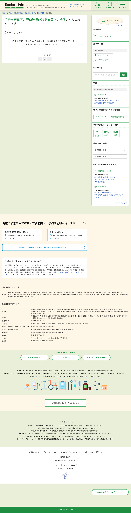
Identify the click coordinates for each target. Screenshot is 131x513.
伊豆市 (110, 292)
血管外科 (55, 318)
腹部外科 (124, 316)
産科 (38, 321)
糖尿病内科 (94, 309)
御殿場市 (86, 292)
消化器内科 (37, 309)
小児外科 (38, 323)
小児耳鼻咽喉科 (52, 323)
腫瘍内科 (113, 309)
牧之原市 (18, 294)
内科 (32, 309)
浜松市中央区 (12, 296)
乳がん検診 (110, 179)
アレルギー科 (40, 326)
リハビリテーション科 (45, 338)
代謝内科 (68, 311)
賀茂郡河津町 (35, 294)
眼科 (45, 326)
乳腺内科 (34, 313)
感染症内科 (119, 309)
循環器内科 (66, 309)
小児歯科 (43, 341)
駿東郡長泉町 (90, 294)
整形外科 (37, 316)
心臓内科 (101, 309)
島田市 (59, 292)
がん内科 (85, 311)
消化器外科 (49, 316)
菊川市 (120, 292)
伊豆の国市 (11, 294)
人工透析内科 (86, 309)
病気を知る (65, 357)
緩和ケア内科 (41, 313)
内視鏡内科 (34, 311)
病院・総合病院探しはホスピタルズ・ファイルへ (78, 6)
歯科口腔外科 (50, 341)
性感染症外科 (56, 329)
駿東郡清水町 (81, 294)
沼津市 (35, 292)
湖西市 (105, 292)
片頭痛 (96, 197)
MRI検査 (112, 177)
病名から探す (101, 186)
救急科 (65, 338)
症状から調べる (34, 357)
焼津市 (72, 292)
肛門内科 (34, 329)
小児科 (33, 323)
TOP (3, 13)
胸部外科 (118, 316)
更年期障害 (98, 195)
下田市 (96, 292)
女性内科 (97, 311)
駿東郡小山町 (98, 294)
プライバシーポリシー (50, 452)
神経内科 (79, 309)
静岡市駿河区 (19, 292)
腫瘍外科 (113, 316)
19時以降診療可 (100, 103)
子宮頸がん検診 (99, 182)
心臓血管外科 (100, 316)
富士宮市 (48, 292)
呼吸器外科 (71, 316)
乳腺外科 (92, 316)
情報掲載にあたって (59, 460)
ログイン (61, 468)
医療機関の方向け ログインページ (109, 492)
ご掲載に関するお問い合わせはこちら (65, 403)
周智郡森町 (124, 294)
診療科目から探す (103, 36)
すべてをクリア (121, 25)
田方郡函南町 (72, 294)
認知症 (96, 193)
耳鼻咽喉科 (50, 326)
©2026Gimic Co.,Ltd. (65, 510)
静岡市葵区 (11, 292)
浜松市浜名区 (21, 296)
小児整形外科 (86, 323)
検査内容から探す (103, 171)
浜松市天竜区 (18, 13)
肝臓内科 (125, 311)
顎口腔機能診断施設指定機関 (34, 13)
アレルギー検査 (99, 179)
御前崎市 (115, 292)
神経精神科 (45, 332)
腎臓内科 (73, 309)
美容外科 (34, 335)
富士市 (63, 292)
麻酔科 (60, 338)
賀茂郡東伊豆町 (26, 294)
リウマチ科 (34, 338)
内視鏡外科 (34, 318)
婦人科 (42, 321)
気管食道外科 (63, 316)
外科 (32, 316)
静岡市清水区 (28, 292)
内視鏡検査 (98, 177)
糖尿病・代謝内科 (76, 311)
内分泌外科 (61, 318)
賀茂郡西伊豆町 (63, 294)
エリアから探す (102, 55)
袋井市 (92, 292)
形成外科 (43, 316)
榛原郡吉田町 (107, 294)
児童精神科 (59, 332)
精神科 (33, 332)
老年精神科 (52, 332)
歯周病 (105, 195)
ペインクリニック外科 (45, 318)
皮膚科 (33, 326)
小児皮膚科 (60, 323)
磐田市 (68, 292)
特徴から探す (101, 94)
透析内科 (91, 311)
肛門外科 (39, 329)
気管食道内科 (51, 309)
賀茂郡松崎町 (54, 294)
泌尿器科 (63, 329)
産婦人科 (34, 321)
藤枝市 (81, 292)
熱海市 (39, 292)
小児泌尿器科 (77, 323)
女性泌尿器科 (70, 329)
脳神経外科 (78, 316)
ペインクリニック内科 (51, 311)
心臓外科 (107, 316)
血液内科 (107, 309)
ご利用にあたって (34, 452)
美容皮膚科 (40, 335)
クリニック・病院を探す (96, 357)
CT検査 (105, 177)
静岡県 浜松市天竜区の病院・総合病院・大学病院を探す (43, 247)
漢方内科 (41, 311)
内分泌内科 (61, 311)
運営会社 (99, 452)
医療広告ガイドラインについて (71, 452)
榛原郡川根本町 (116, 294)
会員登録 (70, 468)
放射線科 (55, 338)
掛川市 (77, 292)
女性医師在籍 (99, 100)
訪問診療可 (111, 103)
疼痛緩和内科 (118, 311)
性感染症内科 (47, 329)
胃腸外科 (56, 316)
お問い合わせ (89, 452)
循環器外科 (85, 316)
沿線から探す (101, 60)
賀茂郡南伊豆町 (44, 294)
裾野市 (101, 292)
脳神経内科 (104, 311)
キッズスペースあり (112, 100)
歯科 (32, 341)
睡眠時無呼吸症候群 (116, 195)
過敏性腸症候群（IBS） (108, 193)
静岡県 (9, 13)
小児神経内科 (69, 323)
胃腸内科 (44, 309)
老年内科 (110, 311)
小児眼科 (44, 323)
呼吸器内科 (59, 309)
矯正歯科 (37, 341)
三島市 (44, 292)
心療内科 (38, 332)
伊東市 (54, 292)
